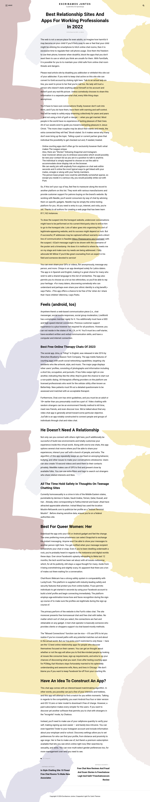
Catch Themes (95, 796)
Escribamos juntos (75, 4)
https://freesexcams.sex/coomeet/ (88, 239)
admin (82, 32)
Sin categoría (46, 758)
